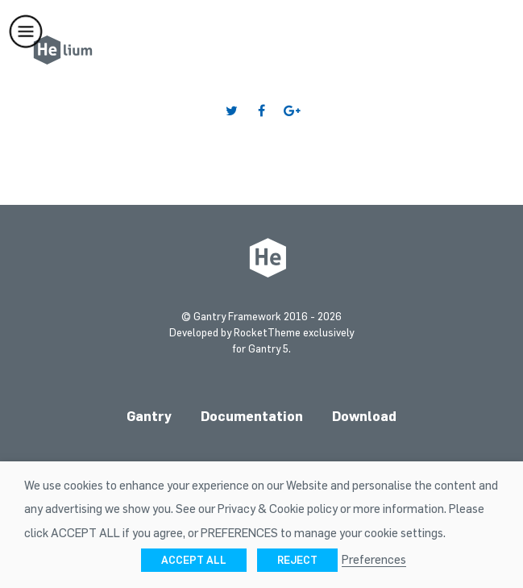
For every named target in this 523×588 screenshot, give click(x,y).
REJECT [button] (297, 559)
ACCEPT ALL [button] (193, 559)
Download (364, 416)
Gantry (149, 416)
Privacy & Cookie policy (278, 508)
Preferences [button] (374, 559)
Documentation (252, 416)
